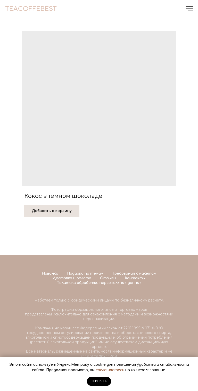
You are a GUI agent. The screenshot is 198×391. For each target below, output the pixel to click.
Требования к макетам (134, 273)
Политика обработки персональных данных (99, 283)
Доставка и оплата (72, 278)
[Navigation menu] (189, 9)
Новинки (50, 273)
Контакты (135, 278)
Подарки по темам (85, 273)
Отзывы (108, 278)
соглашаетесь (110, 370)
